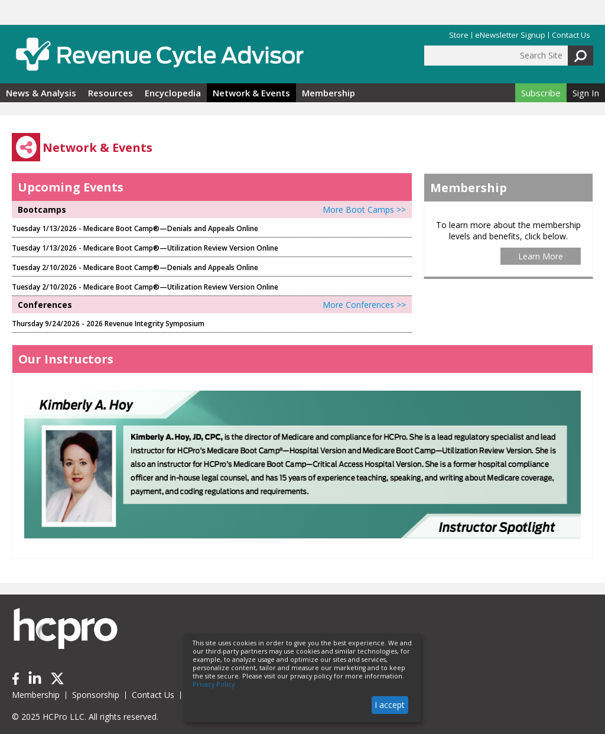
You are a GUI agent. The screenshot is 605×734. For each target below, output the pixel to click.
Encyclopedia (173, 93)
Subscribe (541, 93)
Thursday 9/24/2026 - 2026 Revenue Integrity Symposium (108, 324)
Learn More (540, 256)
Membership (328, 93)
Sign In (586, 93)
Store (459, 35)
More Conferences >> (364, 304)
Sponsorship (95, 694)
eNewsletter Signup (510, 35)
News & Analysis (41, 93)
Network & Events (251, 93)
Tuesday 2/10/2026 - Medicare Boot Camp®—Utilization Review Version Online (145, 287)
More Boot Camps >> (364, 209)
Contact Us (571, 35)
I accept (390, 704)
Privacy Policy (214, 684)
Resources (110, 93)
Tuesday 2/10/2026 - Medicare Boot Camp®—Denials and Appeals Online (135, 267)
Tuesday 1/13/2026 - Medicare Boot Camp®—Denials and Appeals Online (135, 228)
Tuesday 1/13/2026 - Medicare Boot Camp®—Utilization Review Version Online (145, 248)
